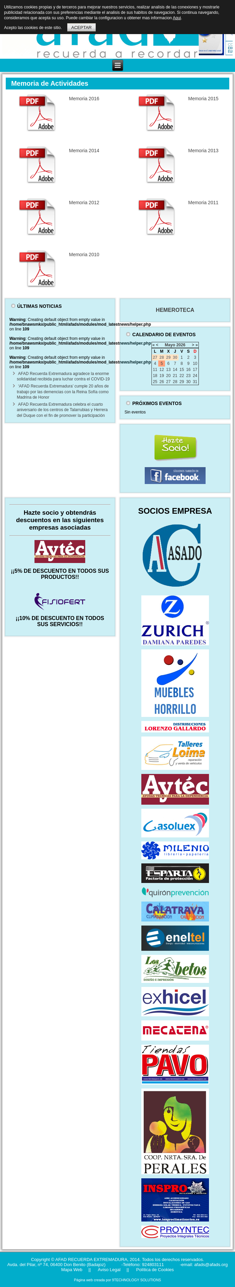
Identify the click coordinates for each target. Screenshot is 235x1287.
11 (155, 369)
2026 (180, 345)
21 (175, 375)
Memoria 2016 (84, 98)
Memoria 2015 (203, 98)
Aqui (177, 18)
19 (162, 375)
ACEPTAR (81, 27)
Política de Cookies (154, 1269)
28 (175, 381)
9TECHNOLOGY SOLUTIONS (136, 1280)
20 (168, 375)
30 (188, 381)
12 (162, 369)
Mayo (170, 345)
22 (182, 375)
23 (188, 375)
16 (188, 369)
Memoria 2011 (203, 202)
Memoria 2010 (84, 254)
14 (175, 369)
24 (195, 375)
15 (182, 369)
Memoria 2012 (84, 202)
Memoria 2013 (203, 150)
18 (155, 375)
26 (162, 381)
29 (182, 381)
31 (195, 381)
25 (155, 381)
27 (168, 381)
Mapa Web (72, 1269)
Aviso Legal (108, 1269)
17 (195, 369)
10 (195, 363)
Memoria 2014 (84, 150)
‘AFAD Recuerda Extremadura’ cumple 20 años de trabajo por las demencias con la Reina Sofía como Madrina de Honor (63, 392)
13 (168, 369)
